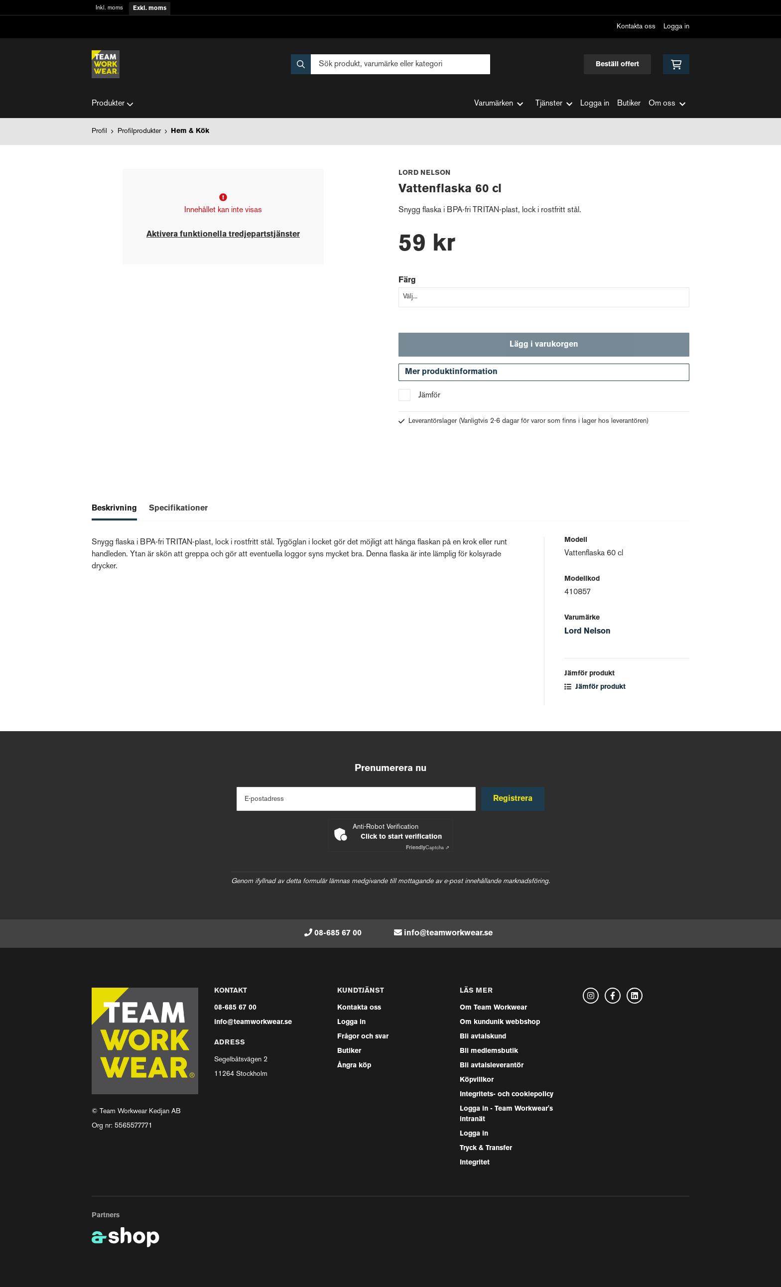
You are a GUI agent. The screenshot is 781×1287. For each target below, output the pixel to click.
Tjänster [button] (553, 104)
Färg (407, 280)
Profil (99, 131)
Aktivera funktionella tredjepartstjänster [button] (223, 234)
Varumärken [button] (498, 104)
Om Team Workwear (493, 1008)
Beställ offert (617, 64)
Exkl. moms (149, 8)
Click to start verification (401, 837)
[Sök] (390, 64)
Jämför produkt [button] (595, 689)
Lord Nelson (587, 634)
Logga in (676, 26)
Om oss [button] (667, 104)
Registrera (514, 798)
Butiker (629, 104)
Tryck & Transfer (486, 1148)
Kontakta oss (636, 26)
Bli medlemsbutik (489, 1051)
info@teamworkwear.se (448, 933)
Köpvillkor (477, 1080)
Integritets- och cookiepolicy (506, 1094)
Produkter (112, 104)
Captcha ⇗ (427, 848)
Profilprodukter (139, 131)
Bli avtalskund (483, 1036)
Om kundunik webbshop (500, 1022)
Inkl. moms (109, 8)
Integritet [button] (475, 1162)
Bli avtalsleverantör (491, 1065)
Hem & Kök (190, 131)
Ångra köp (354, 1065)
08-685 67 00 (338, 933)
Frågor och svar (363, 1036)
